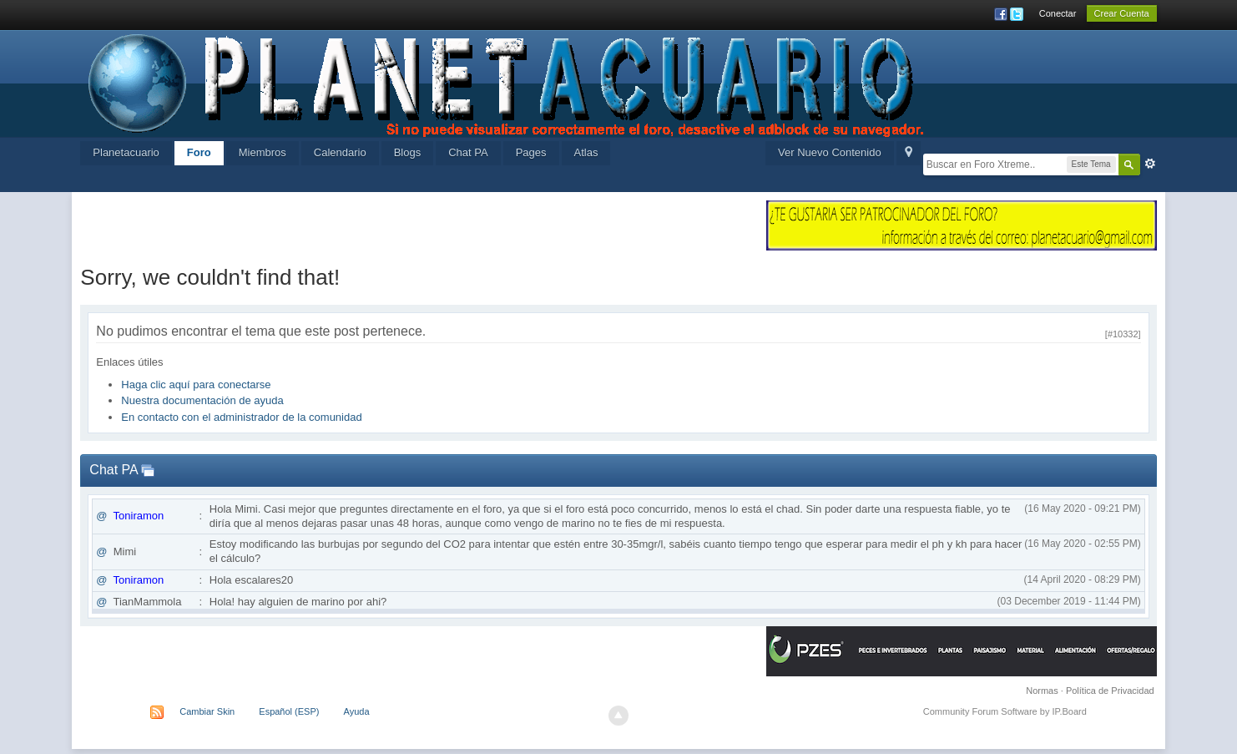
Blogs (408, 152)
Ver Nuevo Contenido (829, 152)
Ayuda (357, 711)
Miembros (262, 152)
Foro (199, 152)
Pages (531, 152)
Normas (1042, 691)
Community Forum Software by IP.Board (1005, 711)
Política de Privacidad (1110, 691)
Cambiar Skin (207, 711)
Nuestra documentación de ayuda (202, 400)
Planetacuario (126, 152)
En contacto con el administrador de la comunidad (241, 417)
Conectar (1058, 13)
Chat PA (467, 152)
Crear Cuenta (1121, 13)
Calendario (340, 152)
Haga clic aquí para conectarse (195, 384)
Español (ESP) (289, 711)
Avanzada (1150, 163)
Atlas (586, 152)
